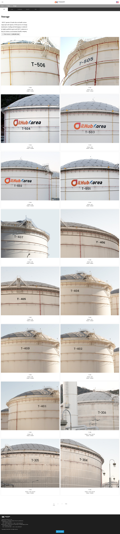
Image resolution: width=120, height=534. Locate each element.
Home (2, 5)
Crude (12, 9)
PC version (61, 531)
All (4, 9)
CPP (35, 9)
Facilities (8, 5)
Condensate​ (20, 9)
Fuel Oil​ (27, 9)
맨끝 (66, 503)
